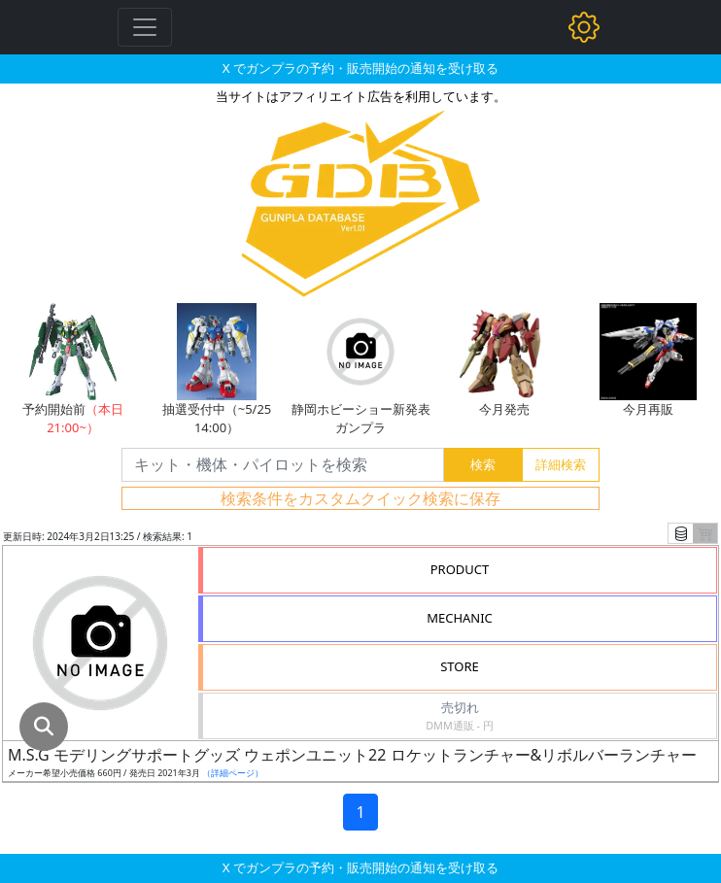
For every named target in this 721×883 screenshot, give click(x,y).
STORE (459, 666)
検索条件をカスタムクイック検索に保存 (360, 498)
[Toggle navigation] (145, 27)
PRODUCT (460, 569)
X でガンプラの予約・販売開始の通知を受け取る (360, 68)
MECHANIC (460, 618)
